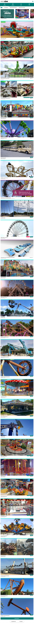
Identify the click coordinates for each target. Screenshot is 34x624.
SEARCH (21, 621)
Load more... (17, 618)
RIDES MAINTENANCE (13, 7)
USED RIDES (6, 7)
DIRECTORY (13, 621)
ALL (1, 7)
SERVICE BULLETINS (22, 7)
